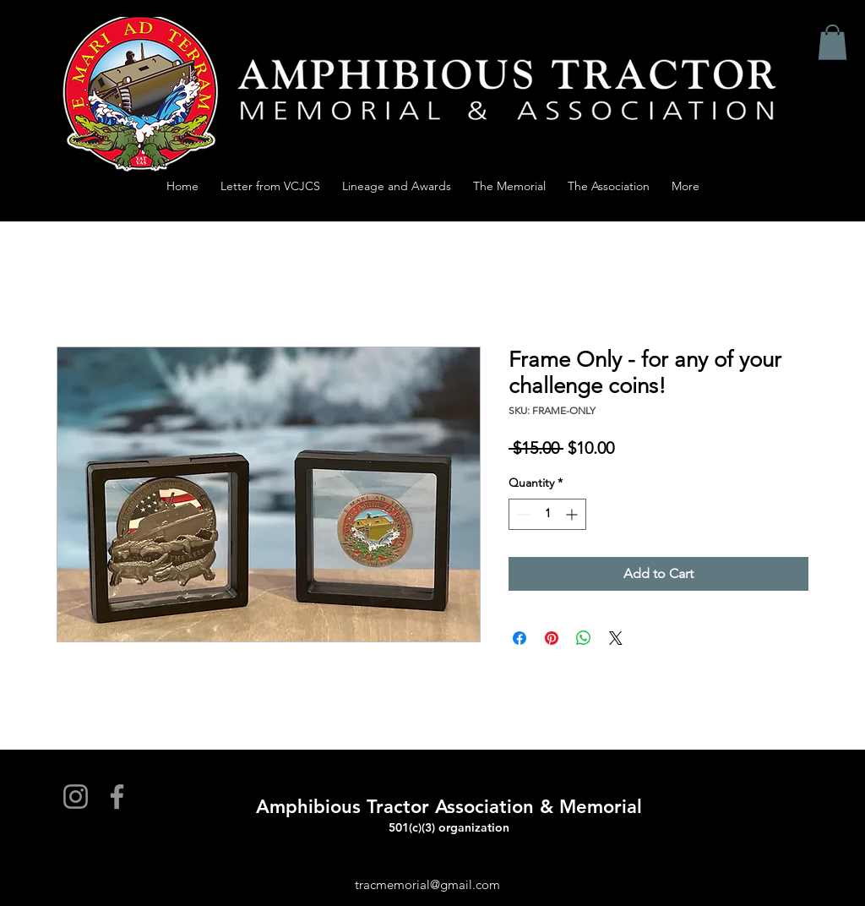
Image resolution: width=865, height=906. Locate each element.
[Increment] (573, 514)
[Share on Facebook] (519, 638)
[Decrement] (521, 514)
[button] (832, 42)
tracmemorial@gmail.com (427, 884)
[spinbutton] (547, 514)
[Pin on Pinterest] (551, 638)
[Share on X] (616, 638)
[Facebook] (117, 796)
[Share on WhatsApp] (584, 638)
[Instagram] (75, 796)
